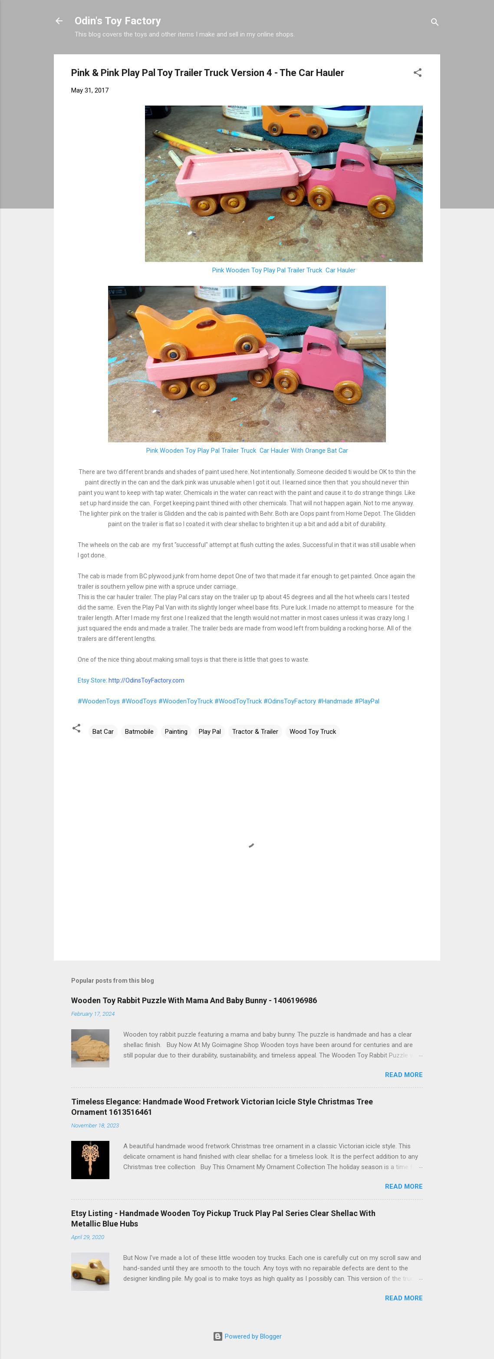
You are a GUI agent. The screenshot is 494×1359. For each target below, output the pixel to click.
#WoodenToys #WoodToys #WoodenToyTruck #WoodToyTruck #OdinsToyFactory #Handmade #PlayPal (228, 701)
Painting (176, 732)
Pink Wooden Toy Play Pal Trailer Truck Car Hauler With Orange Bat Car (247, 450)
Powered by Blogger (247, 1336)
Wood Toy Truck (313, 732)
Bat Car (103, 732)
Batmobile (139, 732)
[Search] (435, 23)
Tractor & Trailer (255, 732)
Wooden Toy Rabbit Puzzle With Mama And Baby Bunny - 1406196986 (194, 1000)
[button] (417, 74)
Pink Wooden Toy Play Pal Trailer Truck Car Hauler (284, 270)
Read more (404, 1075)
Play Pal (210, 732)
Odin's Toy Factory (118, 21)
